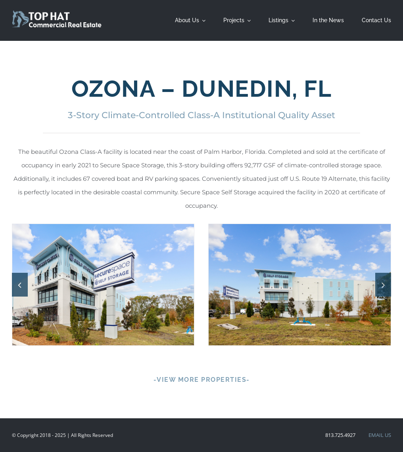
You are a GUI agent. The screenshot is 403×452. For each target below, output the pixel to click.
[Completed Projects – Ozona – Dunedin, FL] (103, 284)
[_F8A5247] (300, 284)
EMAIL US (379, 435)
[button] (20, 285)
